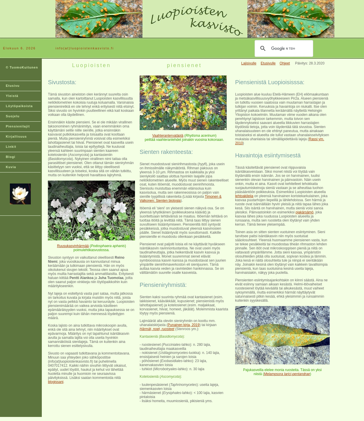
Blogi (10, 157)
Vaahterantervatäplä (167, 136)
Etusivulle (268, 63)
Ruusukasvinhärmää (73, 246)
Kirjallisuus (16, 136)
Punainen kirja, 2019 (183, 325)
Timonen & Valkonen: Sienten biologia (180, 199)
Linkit (11, 146)
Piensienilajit (18, 126)
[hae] (283, 48)
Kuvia (11, 167)
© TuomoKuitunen (22, 67)
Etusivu (12, 85)
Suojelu (12, 116)
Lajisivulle (248, 63)
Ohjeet (285, 63)
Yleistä (12, 96)
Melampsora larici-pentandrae (287, 374)
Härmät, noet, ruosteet (157, 329)
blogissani (55, 382)
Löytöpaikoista (19, 106)
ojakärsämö (304, 212)
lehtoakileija (244, 196)
